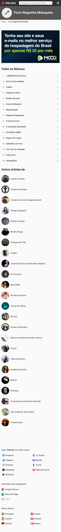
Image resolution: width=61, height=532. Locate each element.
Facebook (9, 455)
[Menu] (58, 3)
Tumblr (39, 465)
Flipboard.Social (42, 470)
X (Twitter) (40, 455)
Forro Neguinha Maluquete (33, 13)
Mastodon (9, 474)
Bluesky (39, 460)
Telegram (9, 460)
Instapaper (9, 470)
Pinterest (9, 465)
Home (3, 22)
